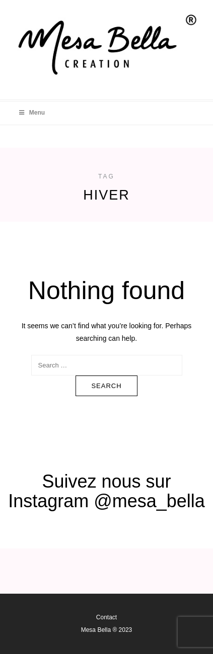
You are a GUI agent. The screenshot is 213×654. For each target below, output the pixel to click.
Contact (106, 617)
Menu (31, 112)
